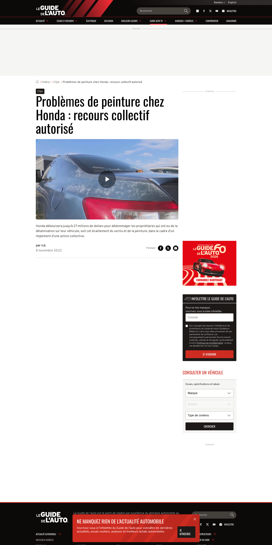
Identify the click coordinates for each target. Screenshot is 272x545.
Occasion (108, 21)
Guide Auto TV (156, 21)
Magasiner (231, 21)
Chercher (209, 426)
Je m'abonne (209, 354)
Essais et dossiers (65, 21)
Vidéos (46, 82)
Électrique (91, 21)
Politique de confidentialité (210, 343)
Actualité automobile (46, 534)
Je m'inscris (185, 532)
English (232, 2)
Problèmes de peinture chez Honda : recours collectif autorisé (102, 82)
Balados (219, 2)
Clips (56, 82)
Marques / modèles (184, 21)
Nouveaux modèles (45, 540)
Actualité (40, 21)
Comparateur (212, 21)
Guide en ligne (203, 540)
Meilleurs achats (129, 21)
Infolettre (228, 10)
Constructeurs (203, 534)
